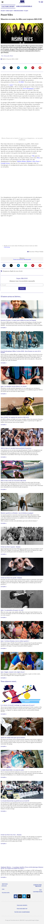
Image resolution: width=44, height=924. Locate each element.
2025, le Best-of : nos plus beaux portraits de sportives (16, 448)
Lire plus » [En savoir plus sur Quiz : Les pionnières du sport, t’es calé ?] (4, 617)
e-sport (11, 85)
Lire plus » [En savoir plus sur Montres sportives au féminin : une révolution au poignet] (4, 523)
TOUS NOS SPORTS (22, 905)
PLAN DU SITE (5, 892)
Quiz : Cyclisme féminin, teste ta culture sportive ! (15, 641)
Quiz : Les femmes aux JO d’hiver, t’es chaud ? (14, 386)
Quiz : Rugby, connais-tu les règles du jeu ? (13, 672)
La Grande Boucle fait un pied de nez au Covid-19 (15, 801)
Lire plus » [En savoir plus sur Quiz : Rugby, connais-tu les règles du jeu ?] (4, 677)
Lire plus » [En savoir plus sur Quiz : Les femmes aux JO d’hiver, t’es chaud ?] (4, 393)
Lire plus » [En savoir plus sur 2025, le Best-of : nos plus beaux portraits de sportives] (4, 457)
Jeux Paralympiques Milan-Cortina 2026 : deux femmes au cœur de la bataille (21, 352)
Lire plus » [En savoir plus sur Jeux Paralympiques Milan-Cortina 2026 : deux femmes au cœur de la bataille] (4, 362)
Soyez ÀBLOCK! (22, 278)
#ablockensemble (24, 6)
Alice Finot (35, 161)
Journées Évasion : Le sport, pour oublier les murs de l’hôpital (18, 320)
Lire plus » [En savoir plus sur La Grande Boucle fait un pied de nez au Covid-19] (4, 811)
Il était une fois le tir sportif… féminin (11, 577)
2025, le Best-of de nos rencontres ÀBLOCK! (13, 480)
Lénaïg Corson (5, 163)
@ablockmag (7, 247)
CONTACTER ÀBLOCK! (37, 885)
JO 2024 (21, 82)
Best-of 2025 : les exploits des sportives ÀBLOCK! (15, 417)
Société (21, 271)
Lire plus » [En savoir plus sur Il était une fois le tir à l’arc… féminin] (4, 843)
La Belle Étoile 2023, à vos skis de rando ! (12, 770)
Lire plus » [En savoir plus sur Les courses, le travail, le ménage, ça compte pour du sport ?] (4, 714)
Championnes (6, 271)
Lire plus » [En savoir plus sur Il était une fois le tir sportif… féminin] (4, 586)
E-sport (26, 10)
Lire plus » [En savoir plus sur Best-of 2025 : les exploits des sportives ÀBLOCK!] (4, 424)
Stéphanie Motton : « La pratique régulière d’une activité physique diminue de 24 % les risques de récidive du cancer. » (22, 868)
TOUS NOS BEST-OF (22, 908)
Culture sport (9, 10)
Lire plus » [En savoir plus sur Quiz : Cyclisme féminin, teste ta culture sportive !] (4, 648)
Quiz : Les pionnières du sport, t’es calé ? (12, 610)
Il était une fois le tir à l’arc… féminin (11, 834)
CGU (3, 889)
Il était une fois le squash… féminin (10, 547)
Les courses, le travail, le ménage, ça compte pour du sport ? (18, 705)
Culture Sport (8, 6)
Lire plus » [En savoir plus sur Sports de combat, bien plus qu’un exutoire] (4, 746)
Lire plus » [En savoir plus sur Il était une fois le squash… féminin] (4, 554)
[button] (2, 2)
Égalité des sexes (14, 271)
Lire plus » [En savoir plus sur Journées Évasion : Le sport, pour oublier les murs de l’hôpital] (4, 327)
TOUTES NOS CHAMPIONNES (22, 912)
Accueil (3, 10)
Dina (38, 158)
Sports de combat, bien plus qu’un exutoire (13, 737)
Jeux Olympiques (28, 88)
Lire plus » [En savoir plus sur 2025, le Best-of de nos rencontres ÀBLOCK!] (4, 489)
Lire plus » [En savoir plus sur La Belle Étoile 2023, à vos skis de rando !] (4, 777)
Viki (33, 156)
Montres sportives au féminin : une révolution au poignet (17, 513)
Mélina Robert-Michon (24, 161)
